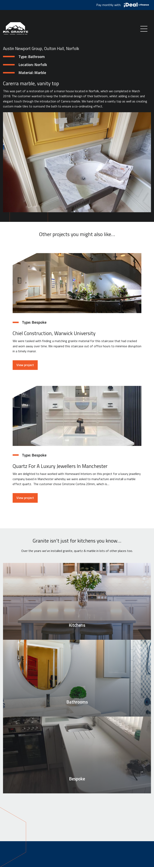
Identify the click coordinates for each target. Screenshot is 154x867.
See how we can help (77, 807)
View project (25, 364)
